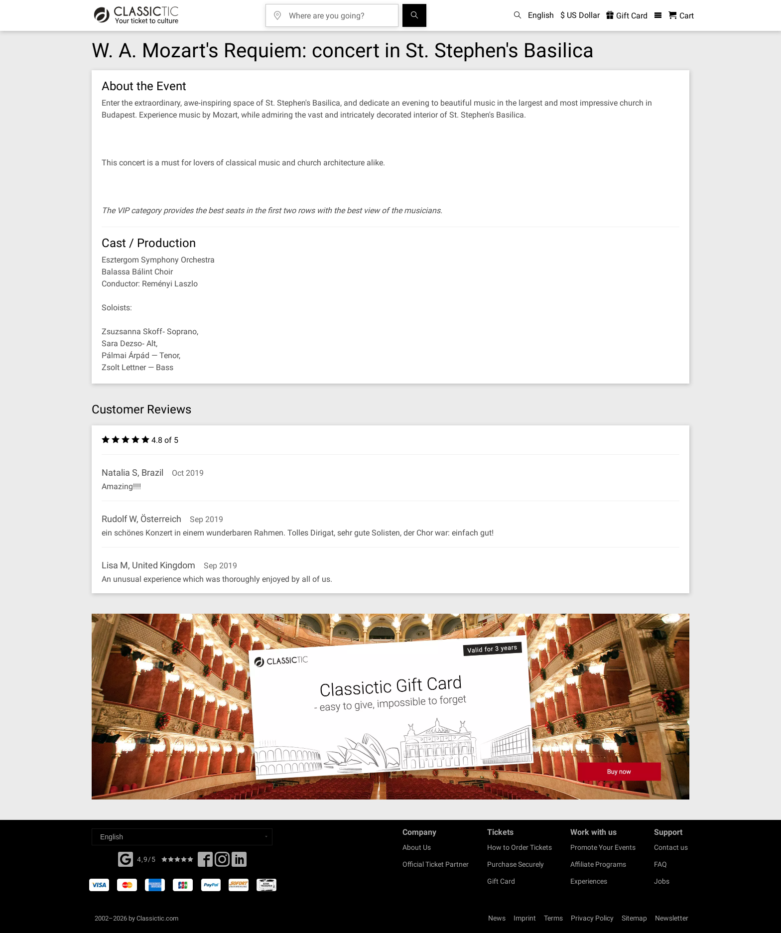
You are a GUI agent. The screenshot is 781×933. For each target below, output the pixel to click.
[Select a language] (182, 836)
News (497, 918)
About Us (416, 847)
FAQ (660, 864)
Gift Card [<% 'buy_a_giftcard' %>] (627, 15)
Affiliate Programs (598, 864)
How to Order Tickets (519, 847)
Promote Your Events (603, 847)
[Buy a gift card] (390, 707)
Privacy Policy (592, 918)
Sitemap (634, 918)
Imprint (525, 918)
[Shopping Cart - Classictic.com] (681, 15)
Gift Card (501, 881)
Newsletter (671, 918)
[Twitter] (222, 862)
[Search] (414, 15)
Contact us (671, 847)
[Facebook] (125, 858)
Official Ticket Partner (435, 864)
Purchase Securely (515, 864)
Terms (553, 918)
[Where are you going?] (339, 12)
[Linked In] (239, 862)
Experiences (588, 881)
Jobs (661, 881)
